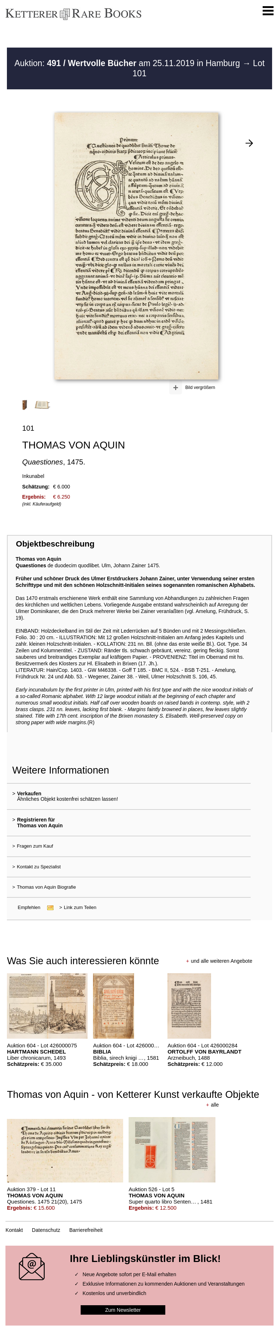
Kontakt (14, 1230)
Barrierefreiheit (86, 1230)
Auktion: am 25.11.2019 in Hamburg (128, 63)
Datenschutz (46, 1230)
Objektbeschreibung (55, 543)
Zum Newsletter (123, 1310)
